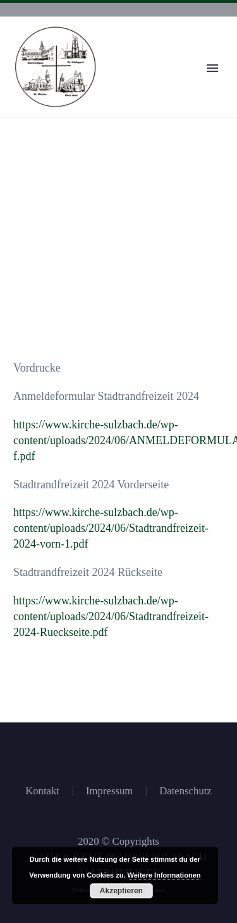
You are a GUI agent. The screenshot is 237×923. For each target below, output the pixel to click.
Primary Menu (212, 68)
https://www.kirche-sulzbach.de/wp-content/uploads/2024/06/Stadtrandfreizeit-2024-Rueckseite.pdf (111, 616)
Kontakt (42, 791)
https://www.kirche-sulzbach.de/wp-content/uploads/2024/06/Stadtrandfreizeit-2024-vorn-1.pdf (111, 528)
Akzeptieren (121, 890)
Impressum (109, 791)
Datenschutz (185, 791)
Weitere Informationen (164, 875)
